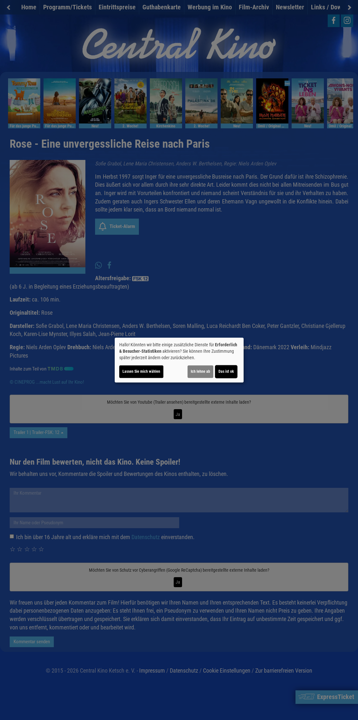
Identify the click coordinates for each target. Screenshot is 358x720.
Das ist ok (226, 371)
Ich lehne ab (200, 371)
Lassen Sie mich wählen (141, 371)
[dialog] (179, 360)
